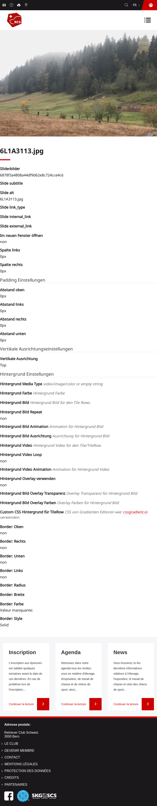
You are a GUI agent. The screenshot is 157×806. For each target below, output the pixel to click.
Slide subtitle (11, 183)
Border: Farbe (12, 603)
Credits (11, 777)
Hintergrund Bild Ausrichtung (54, 435)
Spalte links (10, 250)
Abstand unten (13, 333)
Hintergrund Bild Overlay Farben (59, 502)
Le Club (11, 743)
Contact (12, 757)
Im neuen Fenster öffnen (21, 235)
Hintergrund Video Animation (54, 469)
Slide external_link (16, 226)
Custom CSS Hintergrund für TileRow (73, 514)
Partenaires (15, 784)
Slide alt (7, 192)
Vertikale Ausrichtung (19, 358)
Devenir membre (19, 750)
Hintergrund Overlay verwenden (27, 478)
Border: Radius (13, 585)
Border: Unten (12, 556)
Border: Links (11, 570)
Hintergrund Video (50, 445)
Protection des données (27, 771)
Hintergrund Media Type (51, 383)
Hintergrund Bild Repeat (21, 411)
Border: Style (11, 618)
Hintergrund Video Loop (21, 454)
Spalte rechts (11, 264)
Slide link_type (12, 207)
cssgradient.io (135, 511)
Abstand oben (12, 289)
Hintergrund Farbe (32, 393)
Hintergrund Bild (45, 402)
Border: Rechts (13, 541)
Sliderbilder (10, 168)
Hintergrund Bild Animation (51, 426)
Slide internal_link (15, 216)
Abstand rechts (13, 319)
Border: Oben (11, 526)
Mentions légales (21, 764)
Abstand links (12, 304)
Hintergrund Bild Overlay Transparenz (68, 493)
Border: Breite (12, 594)
